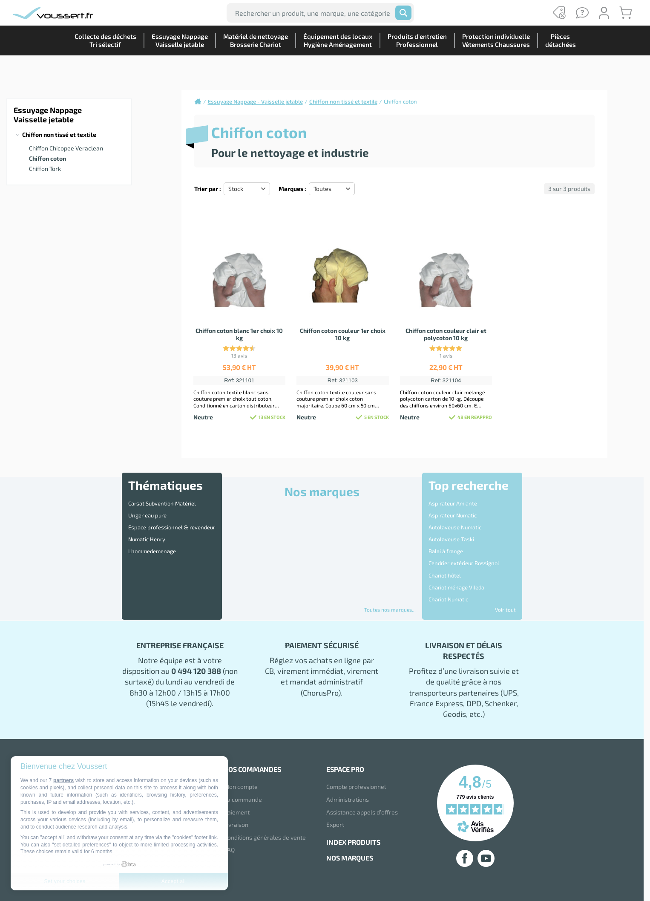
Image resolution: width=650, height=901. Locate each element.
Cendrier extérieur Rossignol (464, 546)
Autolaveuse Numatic (455, 519)
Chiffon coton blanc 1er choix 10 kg (239, 334)
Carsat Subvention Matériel (162, 501)
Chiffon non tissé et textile (59, 134)
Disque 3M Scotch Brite (457, 590)
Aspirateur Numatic (453, 510)
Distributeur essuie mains (460, 598)
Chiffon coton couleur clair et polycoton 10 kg (446, 334)
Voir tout (505, 609)
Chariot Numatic (448, 572)
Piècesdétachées (557, 70)
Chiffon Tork (45, 168)
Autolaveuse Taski (451, 528)
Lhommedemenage (152, 537)
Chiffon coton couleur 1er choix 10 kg (342, 334)
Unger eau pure (147, 510)
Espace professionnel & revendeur (171, 519)
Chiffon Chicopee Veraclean (66, 148)
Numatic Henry (146, 528)
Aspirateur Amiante (453, 501)
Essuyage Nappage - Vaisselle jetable (255, 101)
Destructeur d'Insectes (457, 581)
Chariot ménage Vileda (456, 563)
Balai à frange (446, 537)
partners (63, 780)
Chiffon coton (47, 158)
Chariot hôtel (445, 555)
